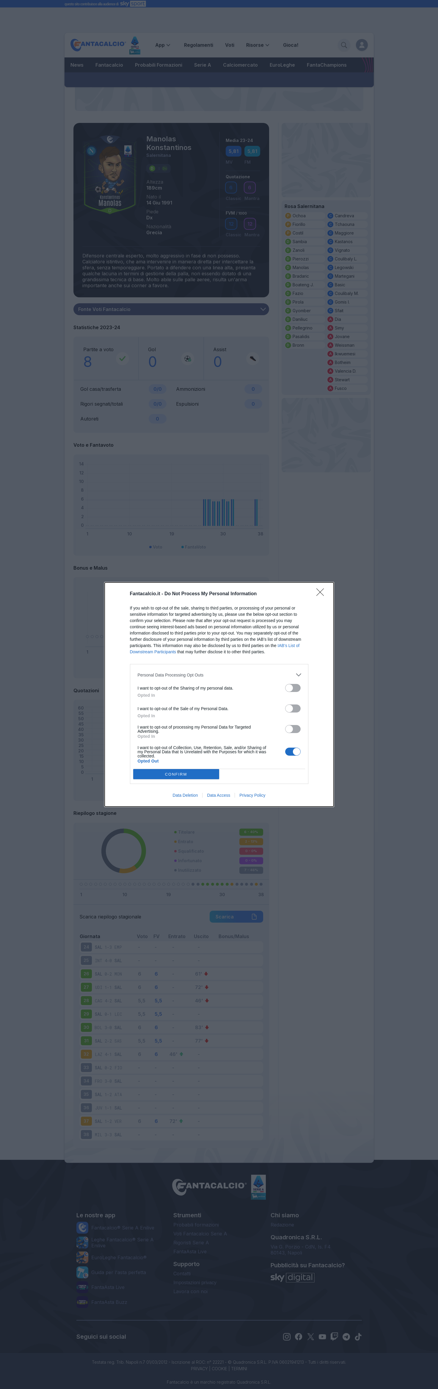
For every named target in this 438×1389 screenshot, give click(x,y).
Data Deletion (185, 795)
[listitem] (219, 675)
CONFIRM (176, 774)
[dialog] (219, 694)
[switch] (293, 688)
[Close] (322, 594)
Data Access (218, 795)
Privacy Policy (252, 795)
